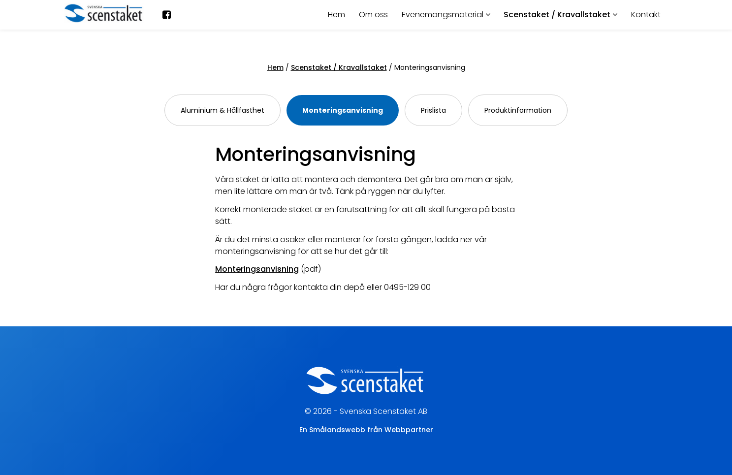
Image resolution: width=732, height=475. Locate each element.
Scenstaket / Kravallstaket (560, 14)
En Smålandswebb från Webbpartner (366, 430)
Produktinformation (517, 110)
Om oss (373, 14)
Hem (336, 14)
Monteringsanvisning (342, 110)
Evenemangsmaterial (446, 14)
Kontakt (646, 14)
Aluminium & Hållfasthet (222, 110)
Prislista (433, 110)
